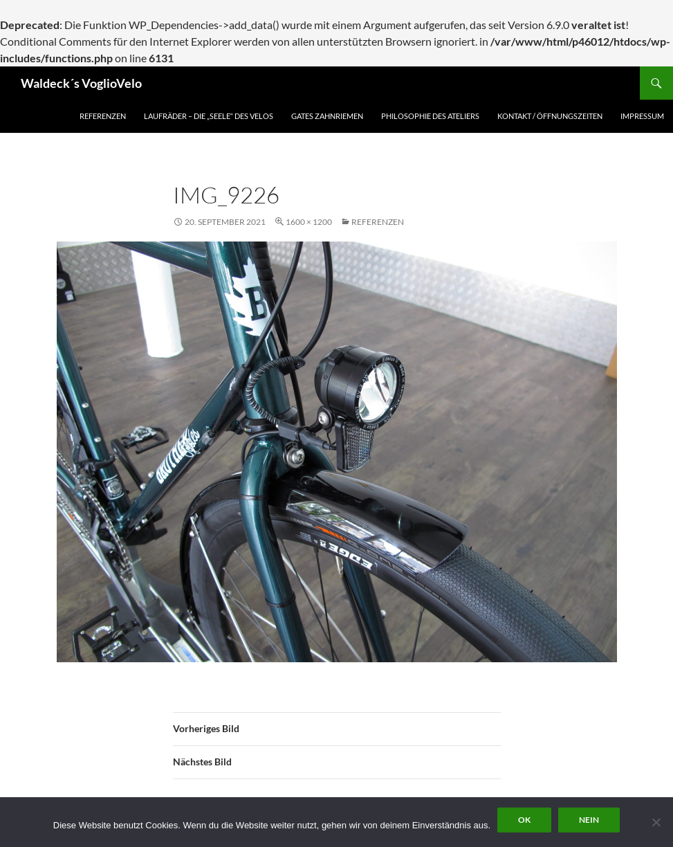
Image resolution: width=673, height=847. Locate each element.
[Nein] (656, 822)
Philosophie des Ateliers (430, 115)
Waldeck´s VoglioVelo (81, 83)
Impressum (642, 115)
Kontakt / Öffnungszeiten (549, 115)
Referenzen (103, 115)
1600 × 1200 (309, 222)
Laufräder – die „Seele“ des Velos (208, 115)
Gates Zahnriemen (327, 115)
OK (524, 819)
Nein (589, 819)
